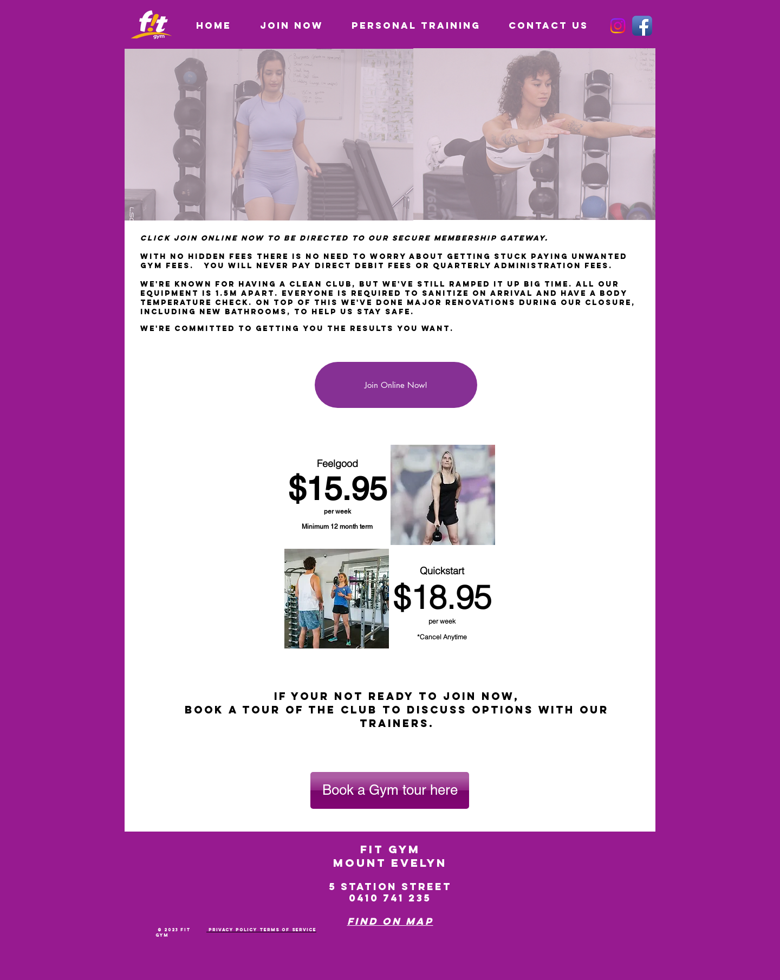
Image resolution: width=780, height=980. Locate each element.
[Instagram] (618, 26)
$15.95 (337, 489)
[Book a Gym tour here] (389, 790)
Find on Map (390, 921)
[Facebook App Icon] (642, 26)
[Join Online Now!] (396, 385)
